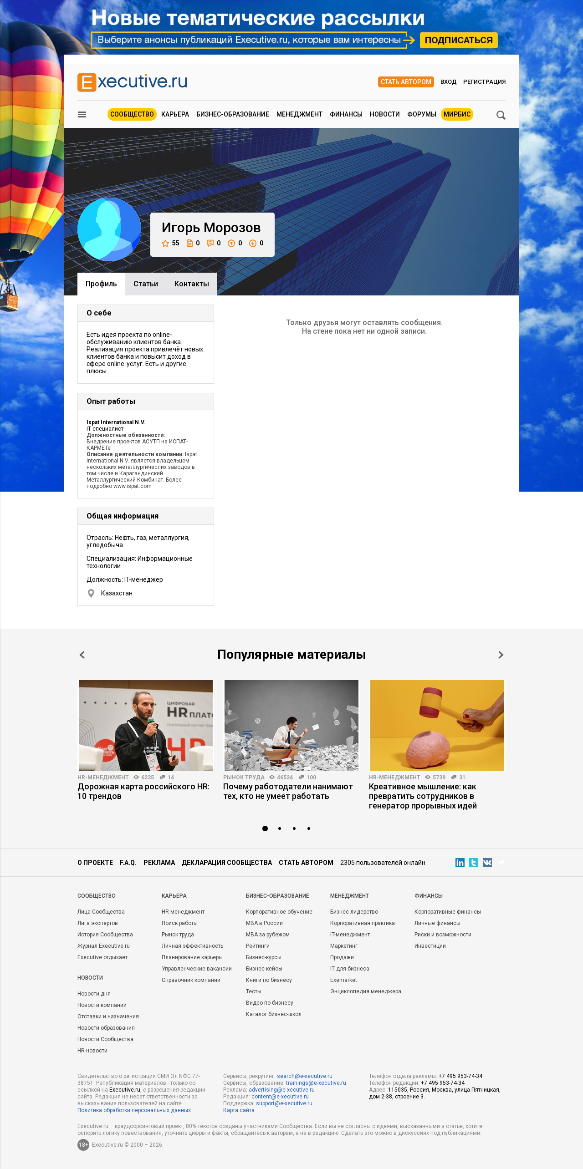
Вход (448, 81)
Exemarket (343, 980)
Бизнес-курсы (263, 957)
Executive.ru (124, 1090)
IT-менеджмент (350, 934)
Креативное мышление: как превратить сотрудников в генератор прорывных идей (423, 796)
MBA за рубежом (268, 934)
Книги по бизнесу (269, 980)
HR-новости (92, 1050)
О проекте (95, 862)
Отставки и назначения (108, 1016)
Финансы (346, 114)
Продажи (342, 957)
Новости (385, 114)
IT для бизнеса (349, 969)
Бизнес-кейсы (264, 969)
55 (170, 243)
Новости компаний (102, 1005)
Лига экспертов (97, 923)
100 (311, 777)
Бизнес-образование (232, 114)
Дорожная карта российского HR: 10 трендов (143, 791)
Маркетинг (344, 946)
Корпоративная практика (362, 923)
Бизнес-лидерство (354, 912)
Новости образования (106, 1028)
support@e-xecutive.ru (284, 1103)
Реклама (159, 862)
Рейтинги (258, 946)
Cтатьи (145, 284)
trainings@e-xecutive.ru (316, 1083)
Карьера (175, 114)
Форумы (421, 114)
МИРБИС (457, 114)
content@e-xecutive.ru (280, 1096)
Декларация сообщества (227, 862)
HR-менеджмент (103, 777)
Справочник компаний (191, 980)
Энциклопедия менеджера (365, 991)
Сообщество (132, 114)
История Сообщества (105, 934)
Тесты (253, 991)
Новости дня (94, 994)
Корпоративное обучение (279, 912)
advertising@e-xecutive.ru (282, 1090)
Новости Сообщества (105, 1039)
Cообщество (96, 896)
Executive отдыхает (102, 957)
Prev (82, 655)
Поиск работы (180, 923)
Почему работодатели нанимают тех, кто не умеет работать (288, 791)
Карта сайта (239, 1110)
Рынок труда (244, 777)
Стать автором (406, 82)
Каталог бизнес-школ (274, 1014)
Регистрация (484, 81)
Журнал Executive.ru (103, 946)
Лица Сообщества (101, 912)
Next (501, 655)
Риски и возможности (442, 934)
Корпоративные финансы (447, 912)
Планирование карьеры (192, 957)
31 (462, 777)
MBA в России (264, 923)
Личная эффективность (192, 946)
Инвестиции (430, 946)
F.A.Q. (128, 862)
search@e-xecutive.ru (304, 1076)
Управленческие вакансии (197, 969)
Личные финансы (437, 923)
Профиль (101, 284)
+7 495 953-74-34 (460, 1076)
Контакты (191, 284)
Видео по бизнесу (269, 1003)
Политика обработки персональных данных (134, 1110)
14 (171, 777)
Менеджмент (299, 114)
